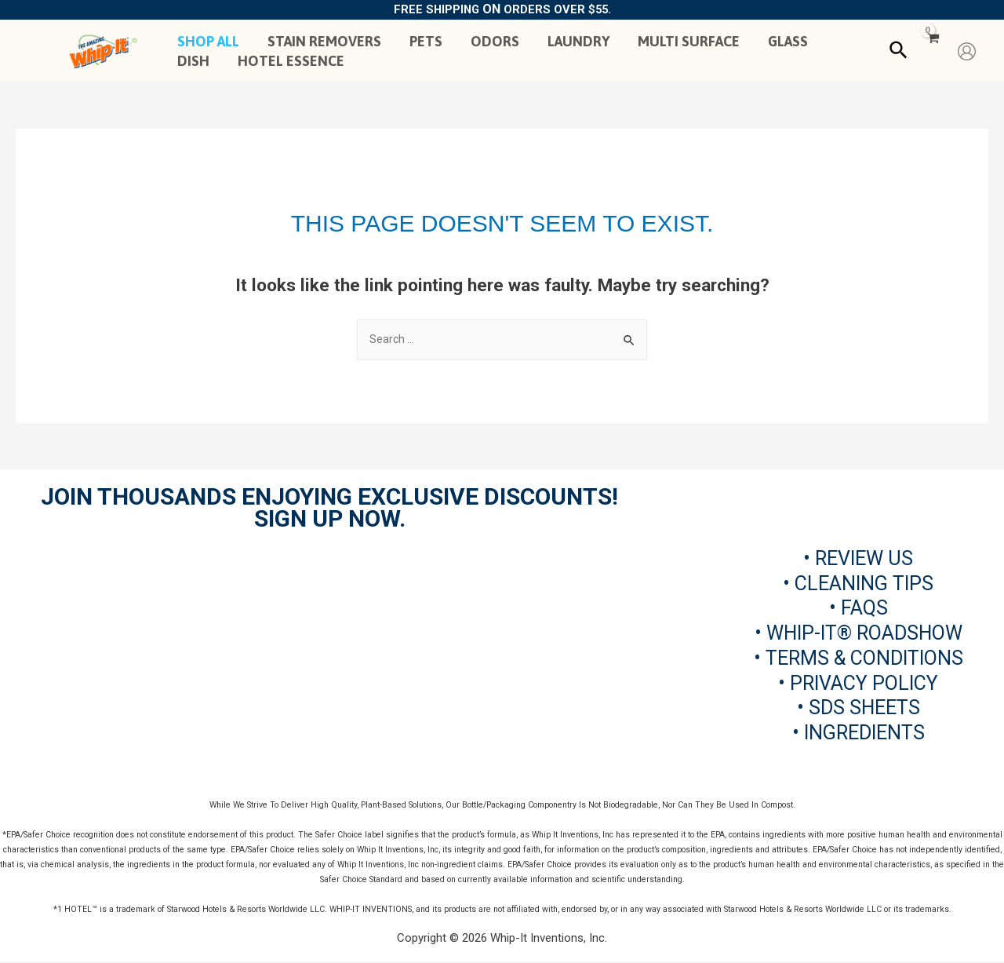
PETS (425, 41)
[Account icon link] (967, 51)
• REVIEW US (858, 559)
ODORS (495, 41)
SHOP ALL (208, 41)
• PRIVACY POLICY (858, 684)
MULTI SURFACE (689, 41)
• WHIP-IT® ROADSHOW (858, 634)
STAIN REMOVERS (324, 41)
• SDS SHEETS (858, 709)
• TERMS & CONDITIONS (858, 658)
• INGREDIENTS (858, 734)
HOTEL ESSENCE (291, 61)
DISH (193, 61)
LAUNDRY (578, 41)
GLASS (788, 41)
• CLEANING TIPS (858, 584)
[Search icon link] (899, 51)
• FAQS (858, 609)
